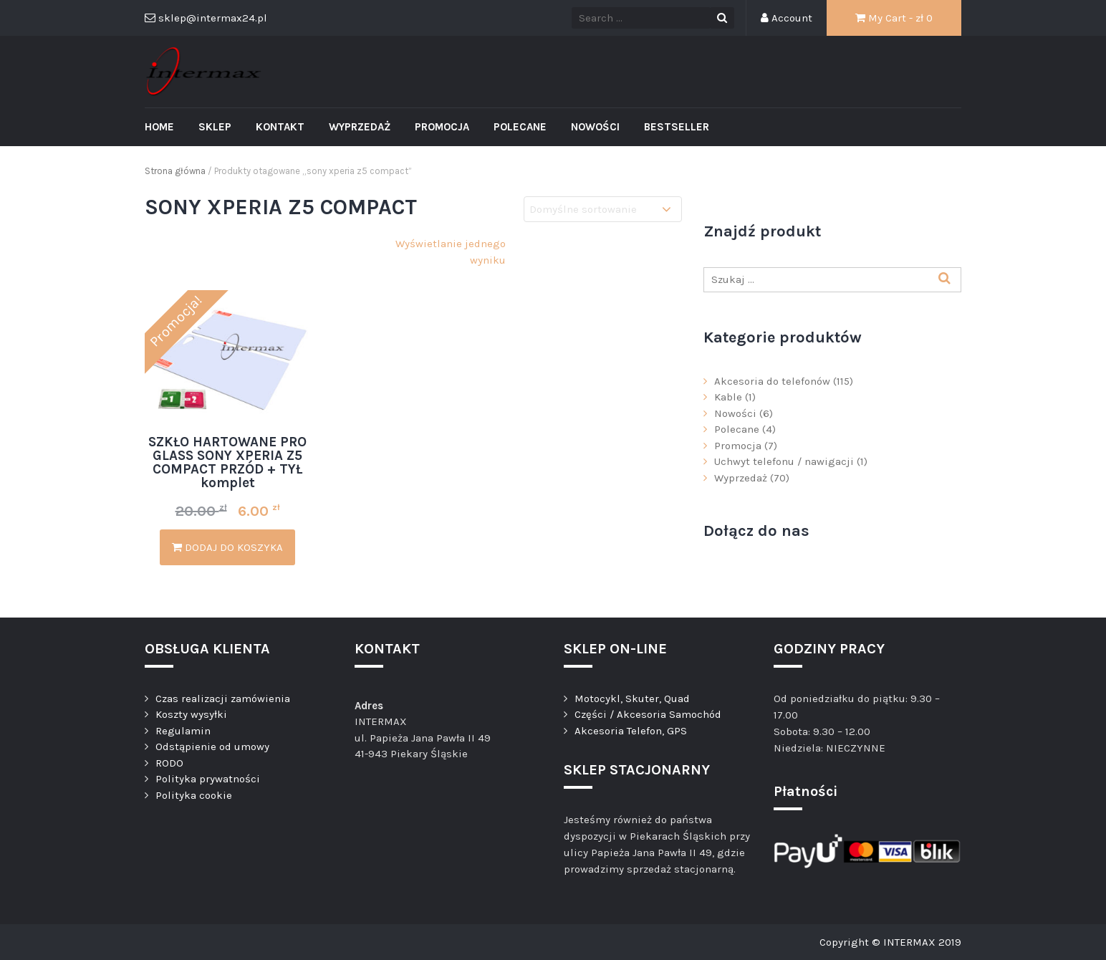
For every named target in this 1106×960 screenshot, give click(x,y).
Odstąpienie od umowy (212, 746)
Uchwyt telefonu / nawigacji (784, 461)
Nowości (595, 126)
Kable (728, 396)
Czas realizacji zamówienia (222, 698)
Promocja (442, 126)
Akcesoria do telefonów (772, 381)
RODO (169, 763)
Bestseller (676, 126)
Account (786, 17)
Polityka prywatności (207, 778)
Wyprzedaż (359, 126)
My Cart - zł (894, 17)
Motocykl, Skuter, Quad (632, 698)
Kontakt (280, 126)
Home (159, 126)
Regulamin (183, 730)
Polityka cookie (193, 795)
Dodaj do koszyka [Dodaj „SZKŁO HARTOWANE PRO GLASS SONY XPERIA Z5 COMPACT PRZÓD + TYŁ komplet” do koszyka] (227, 547)
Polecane (520, 126)
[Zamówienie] (603, 209)
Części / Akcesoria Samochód (647, 714)
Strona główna (175, 170)
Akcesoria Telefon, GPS (630, 730)
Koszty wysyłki (191, 714)
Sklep (214, 126)
